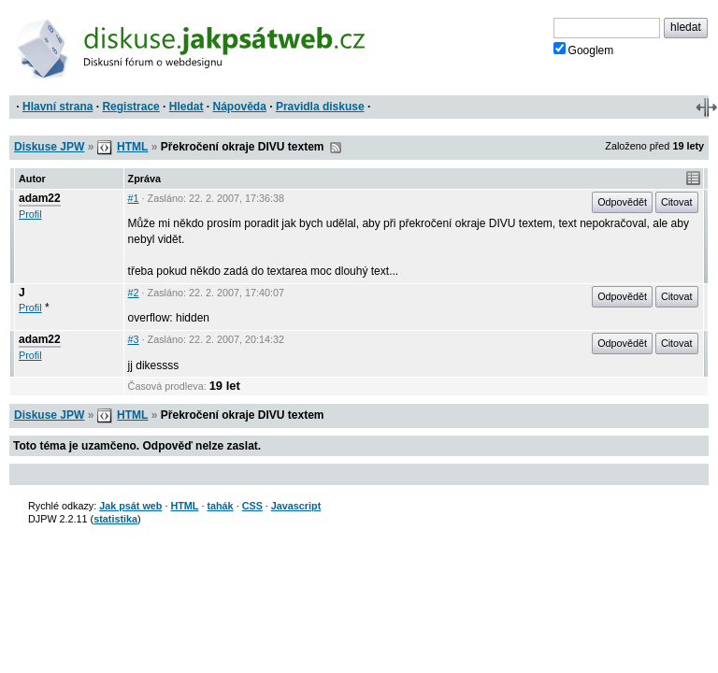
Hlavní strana (57, 106)
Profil (30, 214)
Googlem (583, 49)
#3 (133, 339)
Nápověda (239, 106)
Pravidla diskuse (320, 106)
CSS (252, 505)
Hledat (186, 106)
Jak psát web (130, 505)
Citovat (677, 202)
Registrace (130, 106)
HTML (132, 146)
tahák (220, 505)
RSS (335, 147)
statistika (115, 518)
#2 (133, 292)
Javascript (296, 505)
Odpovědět (622, 202)
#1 (133, 198)
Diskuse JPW (49, 146)
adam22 (40, 198)
